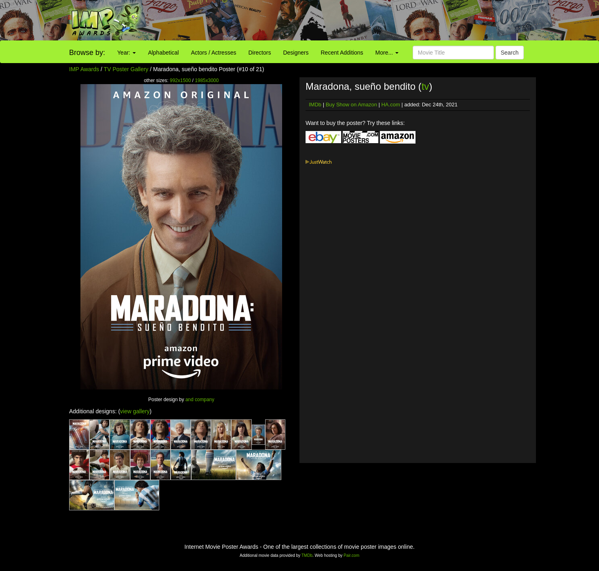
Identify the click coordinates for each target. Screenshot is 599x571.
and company (200, 399)
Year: (126, 52)
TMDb (307, 555)
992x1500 (180, 80)
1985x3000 (207, 80)
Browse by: (87, 53)
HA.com (390, 105)
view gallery (135, 411)
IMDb (315, 105)
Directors (259, 52)
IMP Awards (84, 69)
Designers (295, 52)
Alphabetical (163, 52)
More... (387, 52)
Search (510, 52)
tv (425, 86)
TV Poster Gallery (126, 69)
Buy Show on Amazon (351, 105)
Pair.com (351, 555)
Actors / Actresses (213, 52)
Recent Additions (342, 52)
